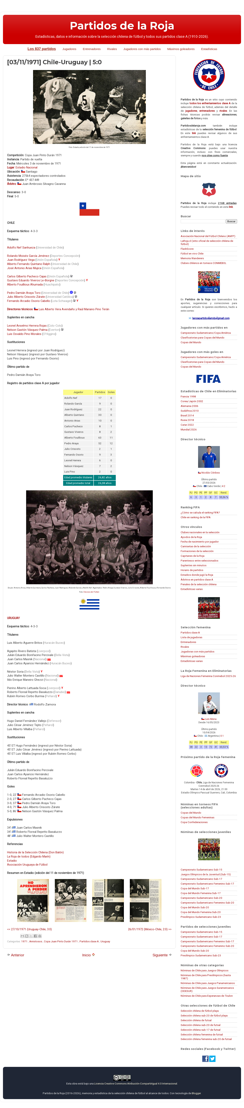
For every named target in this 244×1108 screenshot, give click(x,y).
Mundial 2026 (189, 429)
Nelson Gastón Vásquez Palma (27, 330)
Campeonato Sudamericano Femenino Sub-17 (207, 883)
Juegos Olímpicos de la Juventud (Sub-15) (206, 874)
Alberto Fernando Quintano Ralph (28, 264)
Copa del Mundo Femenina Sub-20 (201, 912)
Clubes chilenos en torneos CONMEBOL (203, 263)
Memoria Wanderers (192, 258)
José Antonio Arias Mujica (24, 268)
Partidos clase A (89, 941)
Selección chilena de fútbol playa (200, 1010)
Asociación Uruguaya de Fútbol (27, 864)
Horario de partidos (192, 570)
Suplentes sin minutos (193, 565)
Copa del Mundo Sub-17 (195, 888)
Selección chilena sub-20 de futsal (200, 1025)
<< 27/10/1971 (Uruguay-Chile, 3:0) (29, 929)
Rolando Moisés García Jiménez (28, 256)
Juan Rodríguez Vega (21, 260)
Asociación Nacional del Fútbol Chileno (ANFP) (208, 236)
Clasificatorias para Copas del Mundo (202, 337)
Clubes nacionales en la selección (200, 532)
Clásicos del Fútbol (91, 592)
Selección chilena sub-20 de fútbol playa (204, 1015)
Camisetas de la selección (196, 546)
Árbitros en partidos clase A (197, 579)
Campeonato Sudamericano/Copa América (206, 332)
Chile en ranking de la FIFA (196, 517)
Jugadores (69, 49)
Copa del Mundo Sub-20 (195, 907)
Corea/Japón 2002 (192, 401)
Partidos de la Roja (122, 25)
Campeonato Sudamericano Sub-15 (201, 869)
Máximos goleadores (181, 49)
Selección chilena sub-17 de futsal (200, 1029)
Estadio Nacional (26, 167)
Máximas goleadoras (193, 656)
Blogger (196, 1093)
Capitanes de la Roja (192, 555)
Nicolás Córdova (210, 472)
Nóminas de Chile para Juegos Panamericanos (208, 983)
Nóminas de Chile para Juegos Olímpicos (204, 970)
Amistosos (36, 941)
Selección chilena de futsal (196, 1020)
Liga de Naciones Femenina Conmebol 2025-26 (208, 676)
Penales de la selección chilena (198, 584)
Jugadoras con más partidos (197, 651)
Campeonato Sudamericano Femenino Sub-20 (207, 902)
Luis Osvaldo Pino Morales (24, 334)
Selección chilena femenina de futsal (202, 1034)
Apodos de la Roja (191, 537)
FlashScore (187, 248)
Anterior (15, 955)
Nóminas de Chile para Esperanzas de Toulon (207, 995)
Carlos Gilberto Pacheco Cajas (27, 276)
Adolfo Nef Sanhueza (21, 247)
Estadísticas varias (192, 589)
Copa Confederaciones (194, 822)
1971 (24, 941)
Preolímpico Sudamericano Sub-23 (201, 916)
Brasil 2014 (187, 415)
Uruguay (105, 941)
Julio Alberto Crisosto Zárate (26, 297)
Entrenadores (92, 49)
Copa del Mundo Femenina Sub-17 (201, 893)
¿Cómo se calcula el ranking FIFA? (200, 512)
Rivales (112, 49)
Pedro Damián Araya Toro (24, 293)
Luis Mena (210, 719)
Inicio (88, 955)
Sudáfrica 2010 (190, 410)
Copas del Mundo (191, 342)
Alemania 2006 (189, 405)
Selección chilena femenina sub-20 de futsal (206, 1039)
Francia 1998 (188, 396)
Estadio (12, 860)
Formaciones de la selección (197, 551)
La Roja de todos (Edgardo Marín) (28, 856)
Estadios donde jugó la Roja (197, 574)
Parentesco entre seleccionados (199, 560)
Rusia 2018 (187, 420)
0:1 (222, 736)
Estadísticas (209, 49)
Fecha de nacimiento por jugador (200, 541)
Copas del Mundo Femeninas (197, 817)
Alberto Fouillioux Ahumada (25, 284)
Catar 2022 (187, 424)
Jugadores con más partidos (142, 49)
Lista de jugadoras (191, 637)
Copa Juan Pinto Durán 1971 (61, 941)
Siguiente (162, 955)
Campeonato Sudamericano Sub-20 (201, 897)
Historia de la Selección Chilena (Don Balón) (35, 852)
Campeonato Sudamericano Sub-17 (201, 878)
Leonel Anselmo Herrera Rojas (27, 325)
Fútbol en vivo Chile (192, 253)
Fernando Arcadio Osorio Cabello (28, 301)
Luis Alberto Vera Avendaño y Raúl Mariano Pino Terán (74, 309)
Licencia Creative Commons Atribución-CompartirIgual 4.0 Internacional (135, 1083)
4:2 (223, 486)
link (194, 133)
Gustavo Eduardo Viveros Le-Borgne (30, 280)
